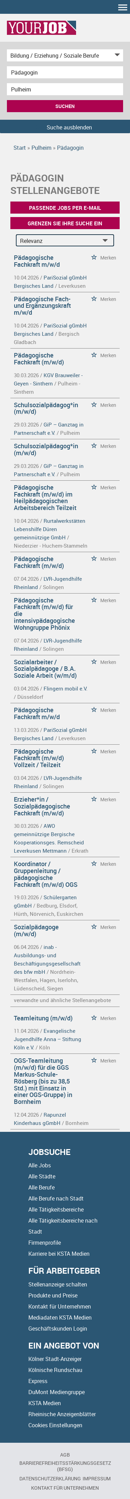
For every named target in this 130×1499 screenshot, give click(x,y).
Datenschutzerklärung (50, 1478)
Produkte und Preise (52, 1295)
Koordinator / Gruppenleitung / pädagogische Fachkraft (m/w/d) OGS (45, 874)
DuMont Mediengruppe (56, 1392)
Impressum (97, 1478)
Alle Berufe (41, 1187)
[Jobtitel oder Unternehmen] (65, 72)
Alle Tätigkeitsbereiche (56, 1209)
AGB (65, 1454)
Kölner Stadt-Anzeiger (55, 1359)
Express (37, 1381)
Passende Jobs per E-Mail (65, 207)
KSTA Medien (44, 1403)
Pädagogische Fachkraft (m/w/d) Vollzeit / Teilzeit (39, 758)
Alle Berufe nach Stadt (56, 1198)
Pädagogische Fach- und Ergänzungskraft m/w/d (42, 306)
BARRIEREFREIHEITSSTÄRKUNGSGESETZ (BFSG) (65, 1466)
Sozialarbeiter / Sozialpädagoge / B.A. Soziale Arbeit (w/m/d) (45, 669)
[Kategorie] (58, 55)
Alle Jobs (39, 1165)
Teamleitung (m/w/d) (43, 1018)
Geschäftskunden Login (57, 1328)
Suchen (65, 106)
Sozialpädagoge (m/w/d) (36, 930)
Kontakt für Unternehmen (59, 1306)
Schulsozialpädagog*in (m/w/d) (46, 408)
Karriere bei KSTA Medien (59, 1253)
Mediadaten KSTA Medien (60, 1317)
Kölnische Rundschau (55, 1370)
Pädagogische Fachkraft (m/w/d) (39, 358)
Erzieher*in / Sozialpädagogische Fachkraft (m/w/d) (42, 806)
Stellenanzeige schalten (57, 1284)
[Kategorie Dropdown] (116, 55)
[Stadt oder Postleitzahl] (65, 89)
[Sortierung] (58, 240)
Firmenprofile (44, 1242)
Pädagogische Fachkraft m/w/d (37, 260)
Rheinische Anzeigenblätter (62, 1414)
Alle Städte (41, 1176)
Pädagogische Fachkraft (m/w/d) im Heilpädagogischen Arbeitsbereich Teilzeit (45, 497)
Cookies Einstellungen (55, 1425)
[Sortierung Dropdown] (106, 240)
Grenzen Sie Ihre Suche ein (65, 223)
